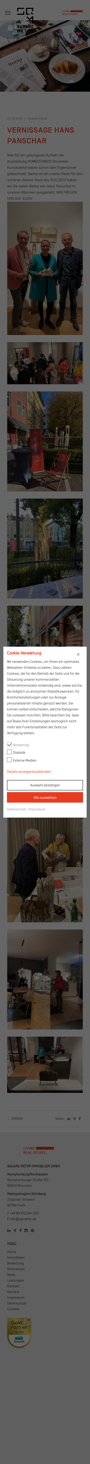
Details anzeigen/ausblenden (29, 771)
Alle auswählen (45, 797)
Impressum (37, 809)
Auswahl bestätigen (45, 785)
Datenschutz (16, 809)
